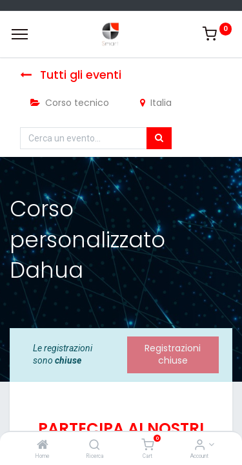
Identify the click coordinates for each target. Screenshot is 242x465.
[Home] (42, 445)
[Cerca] (159, 138)
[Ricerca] (94, 445)
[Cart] (147, 445)
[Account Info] (200, 445)
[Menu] (19, 34)
